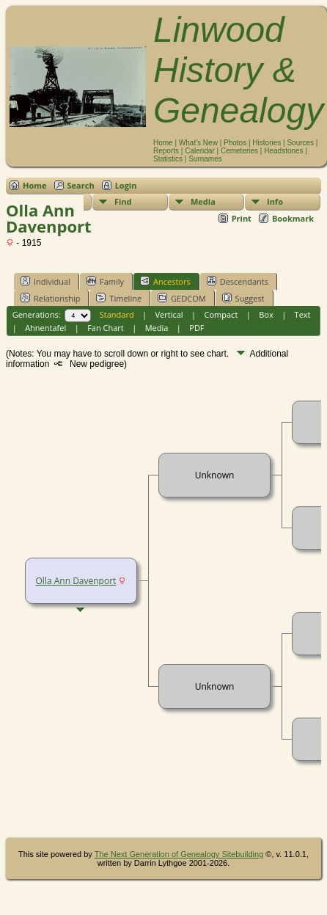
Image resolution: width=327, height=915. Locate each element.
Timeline (119, 298)
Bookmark (293, 218)
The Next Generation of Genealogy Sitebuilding (179, 854)
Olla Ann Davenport (76, 581)
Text (303, 314)
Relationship (50, 298)
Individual (45, 281)
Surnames (205, 159)
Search (81, 185)
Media (203, 201)
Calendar (200, 151)
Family (105, 281)
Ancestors (165, 281)
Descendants (237, 281)
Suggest (243, 298)
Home (163, 143)
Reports (166, 151)
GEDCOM (181, 298)
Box (266, 314)
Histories (266, 143)
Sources (300, 143)
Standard (117, 314)
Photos (235, 143)
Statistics (168, 159)
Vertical (169, 314)
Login (126, 185)
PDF (196, 327)
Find (123, 201)
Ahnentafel (45, 327)
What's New (198, 143)
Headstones (283, 151)
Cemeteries (239, 151)
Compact (221, 314)
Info (275, 201)
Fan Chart (105, 327)
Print (241, 218)
